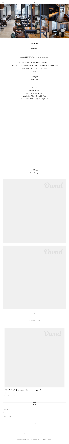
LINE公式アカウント (34, 320)
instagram (34, 313)
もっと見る (34, 425)
